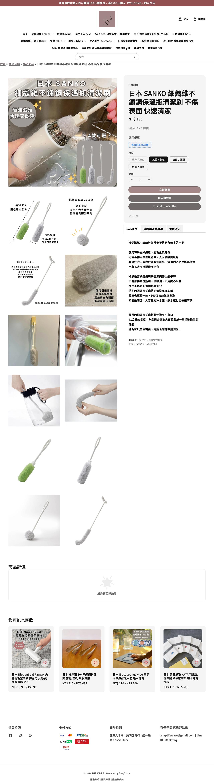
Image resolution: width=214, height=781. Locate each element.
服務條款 (94, 779)
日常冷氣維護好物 (128, 41)
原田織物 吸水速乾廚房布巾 (178, 41)
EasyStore (124, 773)
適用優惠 (134, 137)
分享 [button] (133, 216)
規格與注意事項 (153, 229)
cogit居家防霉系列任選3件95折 (151, 34)
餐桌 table (56, 40)
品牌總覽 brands (41, 33)
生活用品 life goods (100, 40)
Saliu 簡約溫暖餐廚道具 (64, 48)
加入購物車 (164, 198)
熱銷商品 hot (64, 34)
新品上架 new (83, 34)
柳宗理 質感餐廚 (150, 41)
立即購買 (164, 189)
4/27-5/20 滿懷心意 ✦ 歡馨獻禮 (112, 34)
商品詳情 (131, 229)
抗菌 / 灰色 (158, 159)
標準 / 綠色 (138, 159)
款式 (131, 152)
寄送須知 (174, 229)
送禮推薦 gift (123, 48)
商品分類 (14, 64)
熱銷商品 (28, 64)
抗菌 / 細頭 (138, 167)
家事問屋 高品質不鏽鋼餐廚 (97, 48)
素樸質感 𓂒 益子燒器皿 (33, 41)
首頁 (25, 34)
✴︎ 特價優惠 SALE (181, 34)
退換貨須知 (118, 779)
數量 (131, 174)
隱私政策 (106, 779)
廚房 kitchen (75, 40)
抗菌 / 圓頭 (179, 159)
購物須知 (139, 48)
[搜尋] (133, 56)
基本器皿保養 (155, 48)
